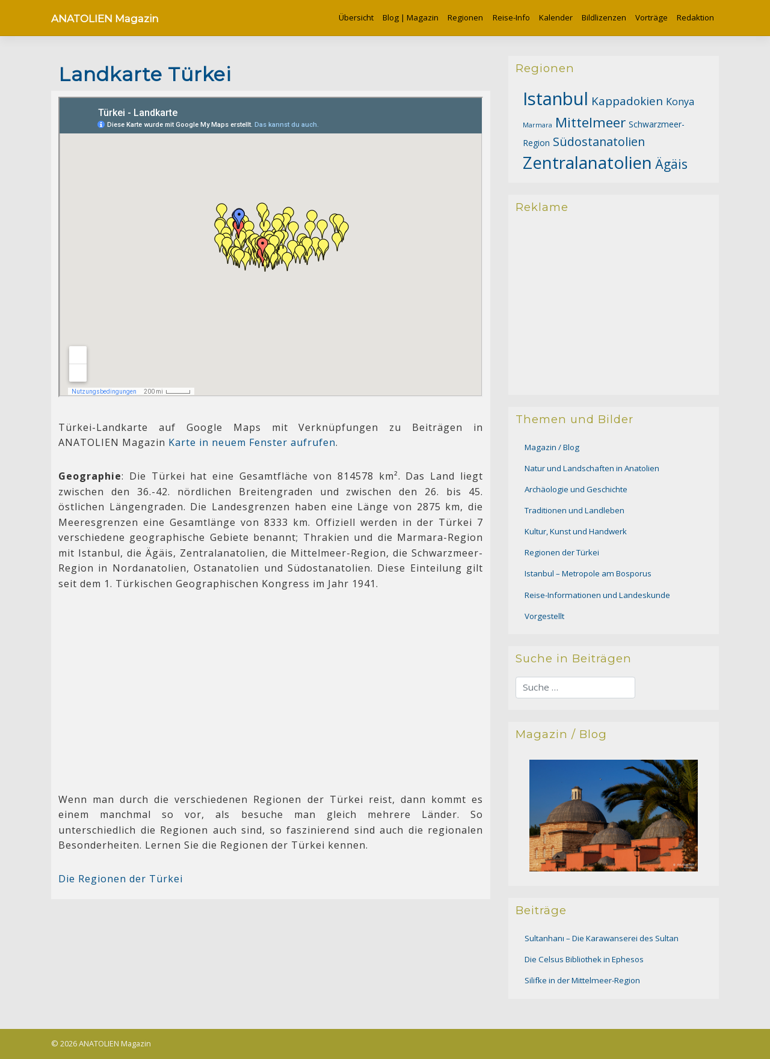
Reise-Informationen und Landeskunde (597, 595)
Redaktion (695, 17)
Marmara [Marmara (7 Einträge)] (537, 125)
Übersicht (356, 17)
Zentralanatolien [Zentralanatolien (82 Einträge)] (587, 162)
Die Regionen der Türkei (120, 878)
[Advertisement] (270, 688)
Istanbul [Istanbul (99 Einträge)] (555, 99)
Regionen (465, 17)
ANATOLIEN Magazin (105, 19)
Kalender (556, 17)
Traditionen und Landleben (574, 510)
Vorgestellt (544, 616)
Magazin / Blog (552, 447)
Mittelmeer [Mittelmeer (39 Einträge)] (590, 122)
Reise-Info (511, 17)
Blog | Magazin (411, 17)
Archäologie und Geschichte (576, 489)
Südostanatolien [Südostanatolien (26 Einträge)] (599, 141)
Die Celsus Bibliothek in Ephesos (584, 959)
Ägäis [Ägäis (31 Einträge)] (671, 164)
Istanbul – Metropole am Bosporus (588, 573)
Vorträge (651, 17)
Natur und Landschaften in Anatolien (592, 468)
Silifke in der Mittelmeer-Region (582, 980)
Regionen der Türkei (562, 552)
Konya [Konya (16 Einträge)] (680, 101)
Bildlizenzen (604, 17)
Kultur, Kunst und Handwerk (576, 531)
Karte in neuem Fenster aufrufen (252, 442)
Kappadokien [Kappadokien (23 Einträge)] (627, 101)
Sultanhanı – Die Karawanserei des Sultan (602, 938)
